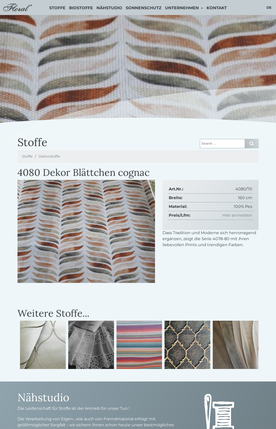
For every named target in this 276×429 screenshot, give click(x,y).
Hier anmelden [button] (237, 215)
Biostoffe (81, 8)
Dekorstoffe (49, 156)
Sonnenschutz (144, 8)
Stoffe (57, 8)
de (269, 8)
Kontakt (216, 8)
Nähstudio (109, 8)
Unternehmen (182, 8)
